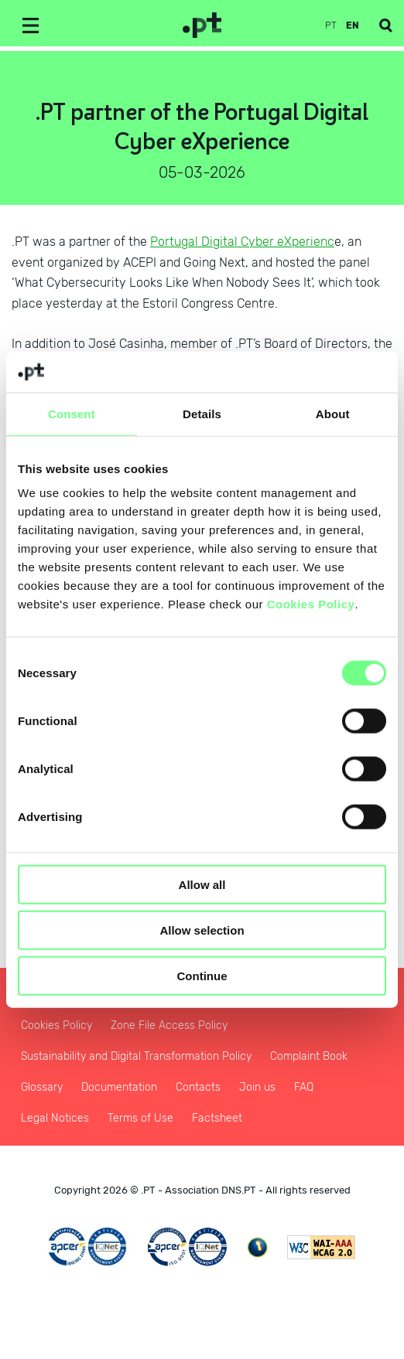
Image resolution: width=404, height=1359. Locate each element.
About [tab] (333, 413)
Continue (202, 975)
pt (331, 25)
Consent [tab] (71, 413)
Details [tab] (202, 413)
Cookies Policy (311, 604)
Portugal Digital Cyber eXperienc (242, 241)
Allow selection (201, 929)
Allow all (202, 884)
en (352, 25)
